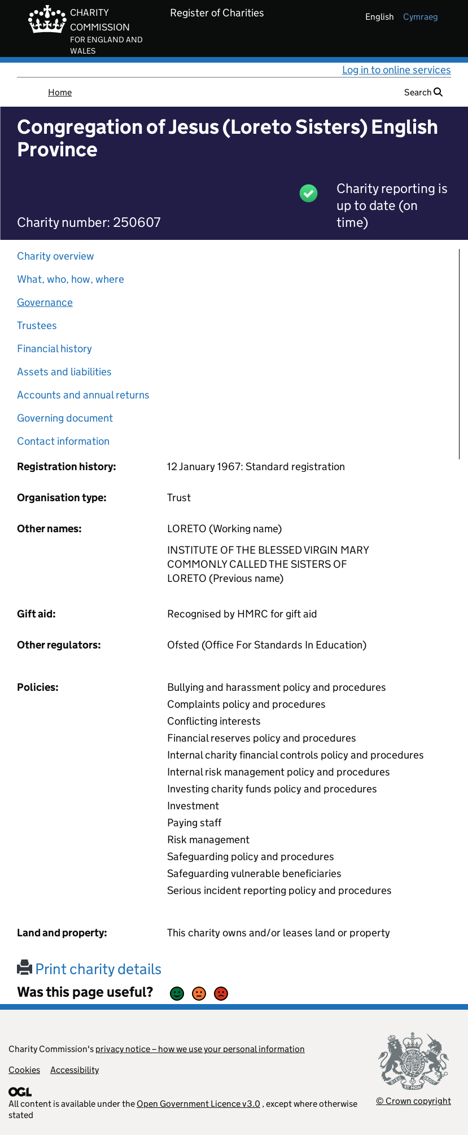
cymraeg (420, 16)
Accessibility (74, 1069)
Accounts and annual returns (83, 394)
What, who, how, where (70, 279)
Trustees (37, 325)
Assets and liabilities (64, 371)
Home (60, 92)
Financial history (54, 348)
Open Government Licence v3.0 (198, 1103)
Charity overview (55, 255)
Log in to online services (396, 69)
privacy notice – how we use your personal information (200, 1049)
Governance (45, 302)
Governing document (65, 417)
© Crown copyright (413, 1100)
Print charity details (89, 968)
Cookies (24, 1069)
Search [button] (423, 92)
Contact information (63, 441)
